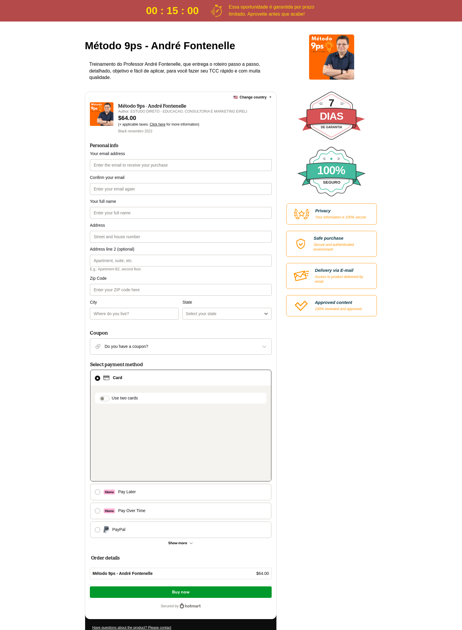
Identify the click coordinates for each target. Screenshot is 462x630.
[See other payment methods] (180, 450)
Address (97, 225)
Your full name (103, 201)
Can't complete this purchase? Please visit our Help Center (138, 543)
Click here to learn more (162, 565)
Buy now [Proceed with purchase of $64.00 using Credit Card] (180, 498)
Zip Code (98, 278)
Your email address (107, 153)
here (147, 592)
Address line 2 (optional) (112, 249)
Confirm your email (107, 177)
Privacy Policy (184, 581)
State (187, 278)
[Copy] (136, 555)
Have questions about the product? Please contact (131, 534)
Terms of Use (160, 581)
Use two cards (125, 374)
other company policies (221, 581)
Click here (157, 124)
